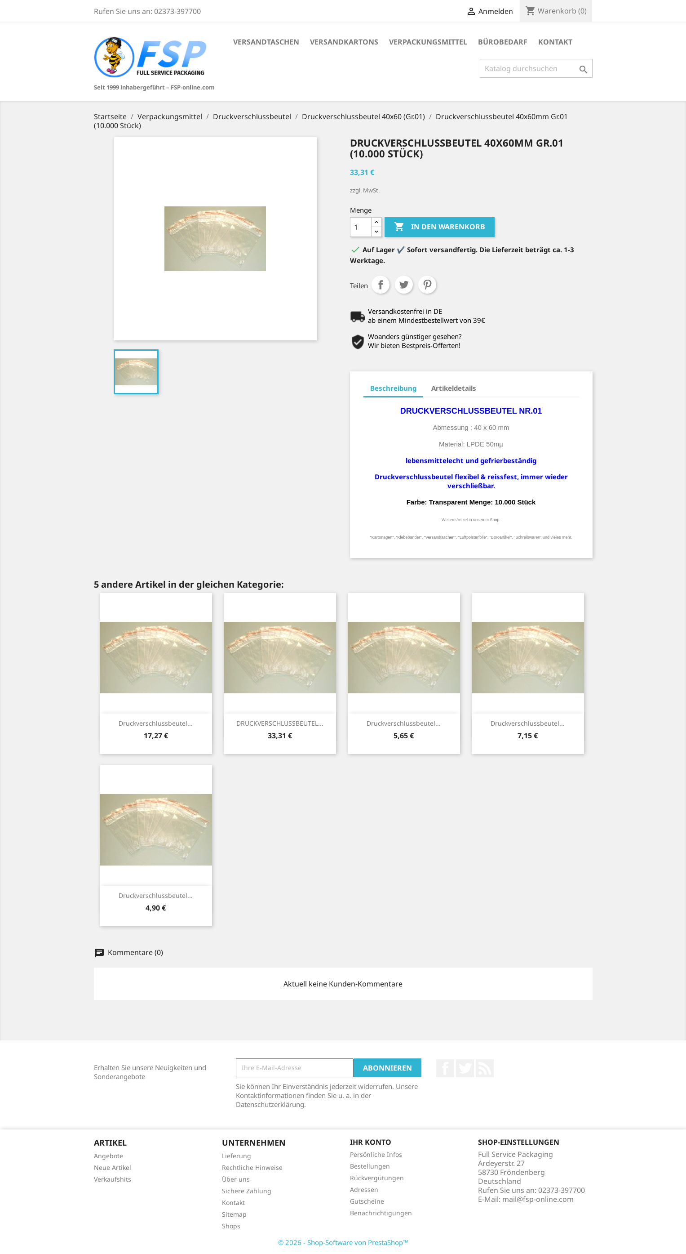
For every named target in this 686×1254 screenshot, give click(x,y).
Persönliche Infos (376, 1154)
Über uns (236, 1179)
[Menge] (361, 227)
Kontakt (555, 42)
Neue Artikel (112, 1167)
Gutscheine (367, 1201)
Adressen (364, 1189)
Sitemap (234, 1214)
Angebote (108, 1155)
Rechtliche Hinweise (252, 1167)
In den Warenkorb (439, 227)
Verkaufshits (112, 1179)
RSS (485, 1068)
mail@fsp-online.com (538, 1199)
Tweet (404, 285)
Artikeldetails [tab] (453, 388)
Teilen (380, 285)
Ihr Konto (370, 1142)
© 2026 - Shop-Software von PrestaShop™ (343, 1242)
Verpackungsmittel (428, 42)
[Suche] (536, 68)
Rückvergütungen (377, 1178)
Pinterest (427, 285)
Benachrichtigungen (381, 1213)
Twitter (465, 1068)
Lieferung (236, 1155)
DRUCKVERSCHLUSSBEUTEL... (279, 723)
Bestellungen (370, 1166)
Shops (231, 1226)
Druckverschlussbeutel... (156, 723)
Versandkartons (344, 42)
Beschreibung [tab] (393, 388)
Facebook (445, 1068)
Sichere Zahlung (246, 1191)
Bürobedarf (502, 42)
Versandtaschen (266, 42)
